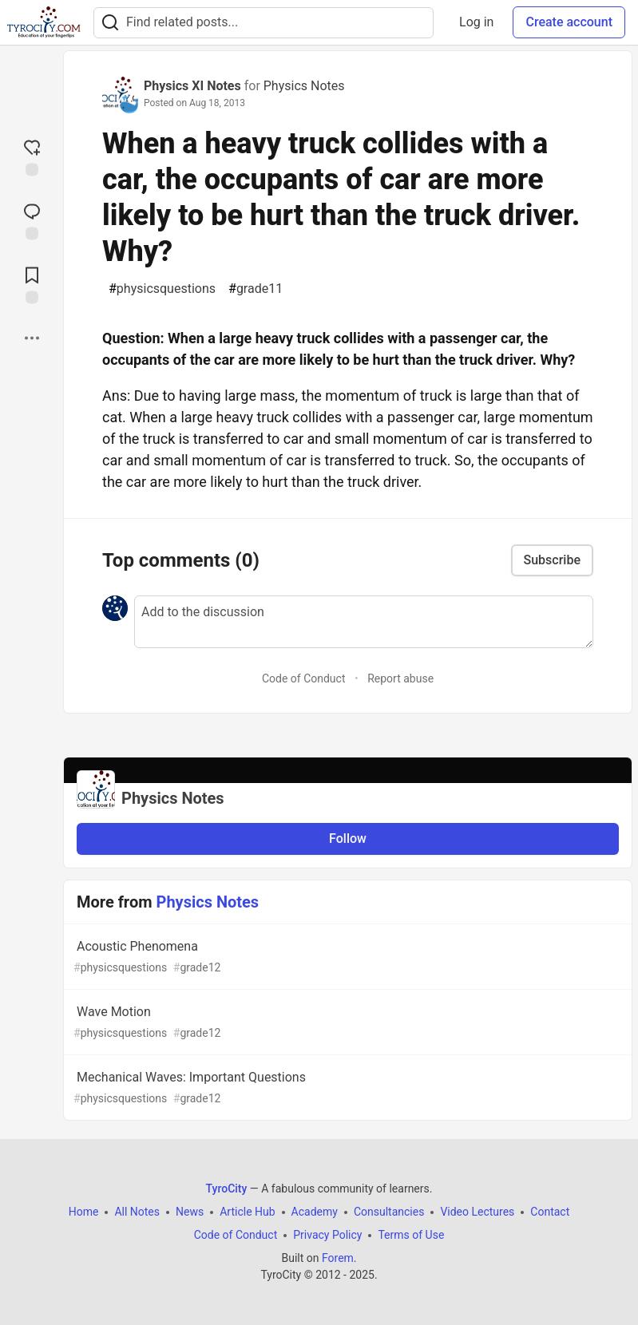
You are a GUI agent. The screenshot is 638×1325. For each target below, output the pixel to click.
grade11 (255, 289)
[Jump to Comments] (31, 220)
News (190, 1211)
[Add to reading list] (31, 284)
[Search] (110, 23)
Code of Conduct (304, 678)
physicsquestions (162, 289)
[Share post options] (32, 338)
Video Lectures (477, 1211)
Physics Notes (304, 85)
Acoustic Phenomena (346, 957)
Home (84, 1211)
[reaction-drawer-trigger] (32, 156)
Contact (549, 1211)
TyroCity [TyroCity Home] (227, 1188)
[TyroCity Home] (43, 22)
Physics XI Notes (192, 85)
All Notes (137, 1211)
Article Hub (247, 1211)
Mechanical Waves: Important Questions (346, 1088)
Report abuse (400, 678)
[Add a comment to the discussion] (363, 621)
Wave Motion (346, 1023)
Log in (476, 22)
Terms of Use (411, 1234)
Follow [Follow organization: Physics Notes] (348, 838)
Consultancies (389, 1211)
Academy (314, 1211)
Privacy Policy (327, 1234)
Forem (338, 1258)
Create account (568, 22)
